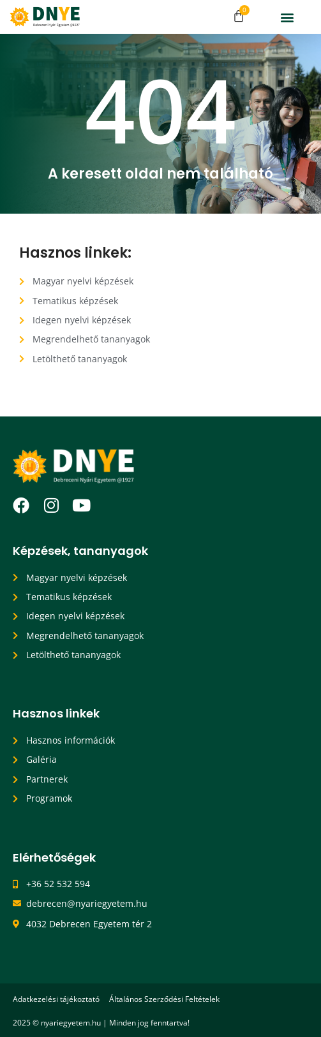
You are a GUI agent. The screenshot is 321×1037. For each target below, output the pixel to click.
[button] (287, 16)
